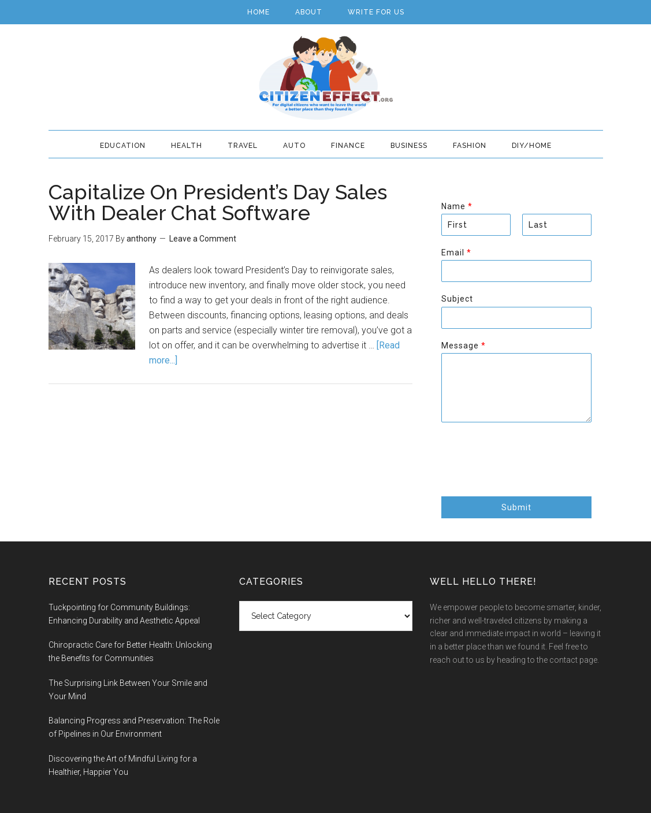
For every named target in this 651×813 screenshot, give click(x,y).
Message (463, 345)
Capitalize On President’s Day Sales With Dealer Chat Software (218, 202)
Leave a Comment (202, 238)
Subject (457, 298)
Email (456, 252)
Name (456, 206)
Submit (516, 507)
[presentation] (529, 477)
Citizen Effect (325, 78)
